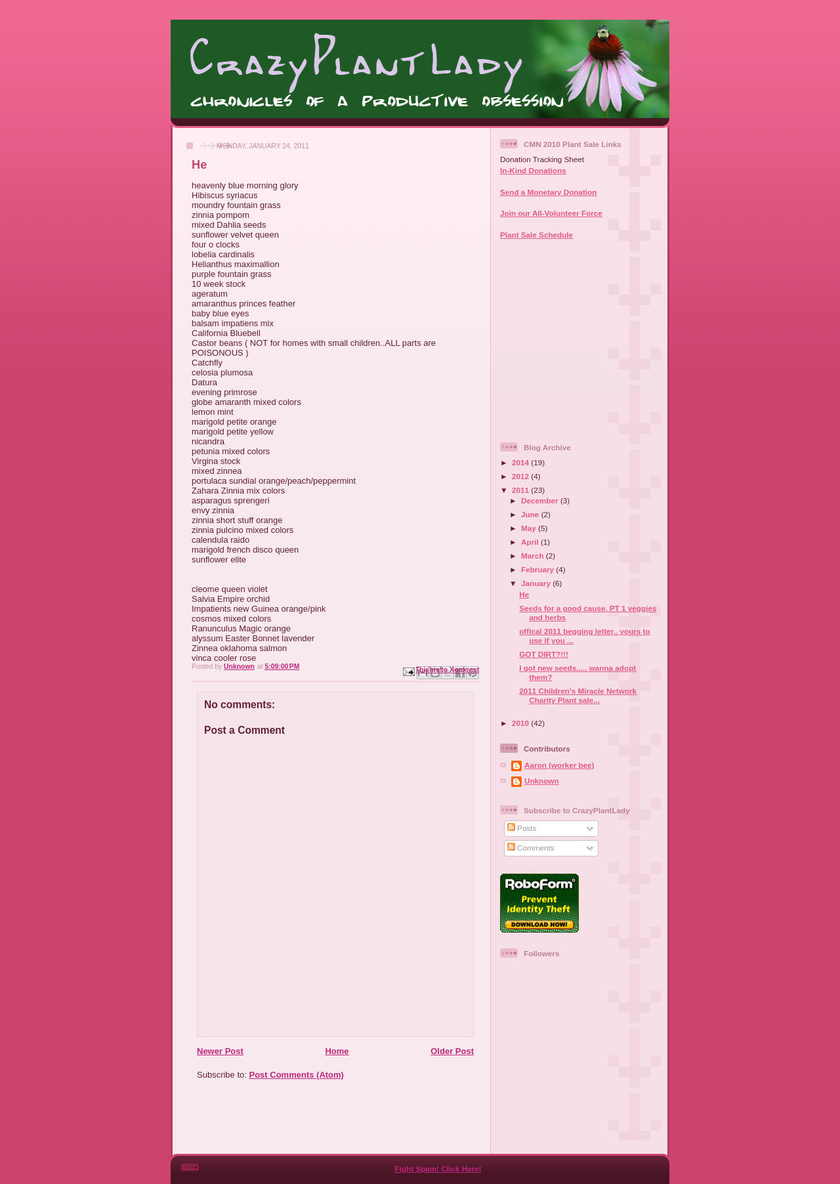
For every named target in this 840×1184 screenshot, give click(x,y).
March (533, 555)
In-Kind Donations (533, 170)
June (531, 514)
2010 (521, 723)
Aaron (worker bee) (559, 765)
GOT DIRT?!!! (543, 654)
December (540, 500)
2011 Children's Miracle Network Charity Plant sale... (578, 695)
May (529, 528)
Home (336, 1051)
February (538, 569)
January (537, 583)
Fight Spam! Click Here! (438, 1168)
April (531, 542)
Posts (521, 828)
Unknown (541, 780)
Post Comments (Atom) (296, 1075)
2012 (521, 476)
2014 (521, 462)
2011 (521, 490)
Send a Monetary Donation (548, 192)
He (524, 594)
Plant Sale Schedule (536, 234)
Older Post (452, 1051)
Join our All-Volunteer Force (551, 213)
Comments (531, 847)
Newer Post (220, 1051)
